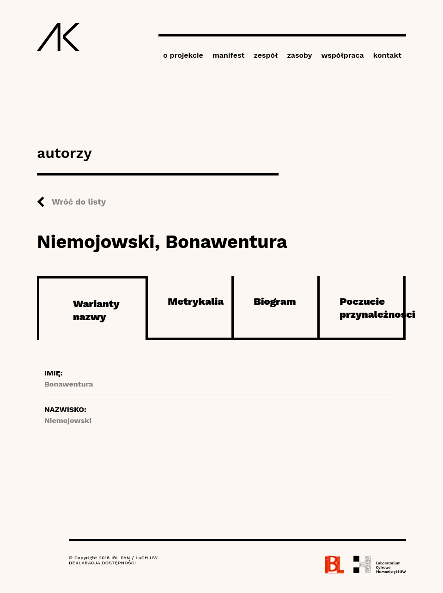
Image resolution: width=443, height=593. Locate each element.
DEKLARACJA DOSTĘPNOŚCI (102, 562)
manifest (228, 55)
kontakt (387, 55)
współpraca (342, 55)
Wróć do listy (79, 201)
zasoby (299, 55)
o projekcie (183, 55)
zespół (266, 55)
